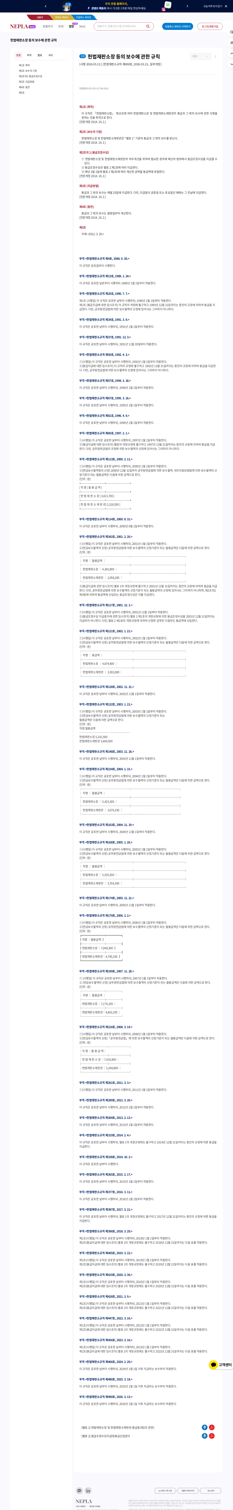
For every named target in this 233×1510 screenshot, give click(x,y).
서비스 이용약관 (81, 1506)
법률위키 (48, 26)
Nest (82, 26)
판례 (60, 26)
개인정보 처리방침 (94, 1506)
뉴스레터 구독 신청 (165, 1490)
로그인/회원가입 (210, 26)
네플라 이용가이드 (188, 1490)
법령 (71, 26)
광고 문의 (211, 1490)
